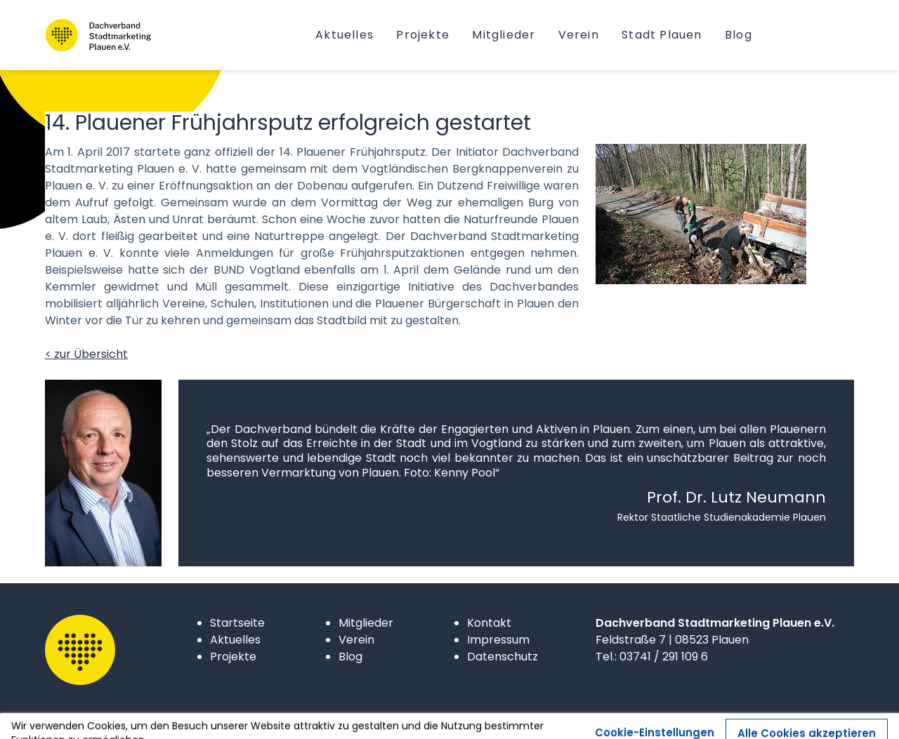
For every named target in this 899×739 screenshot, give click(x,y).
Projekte (233, 656)
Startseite (237, 623)
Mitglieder (366, 623)
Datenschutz (502, 656)
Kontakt (489, 623)
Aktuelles (235, 640)
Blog (350, 656)
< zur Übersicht (86, 354)
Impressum (498, 640)
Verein (356, 640)
